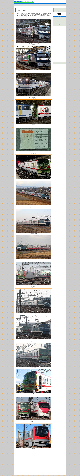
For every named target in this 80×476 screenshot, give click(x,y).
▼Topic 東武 (21, 4)
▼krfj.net (61, 4)
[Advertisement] (34, 7)
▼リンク (51, 4)
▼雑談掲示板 (46, 4)
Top (54, 9)
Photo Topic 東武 (56, 11)
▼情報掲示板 (40, 4)
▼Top (17, 4)
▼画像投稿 (34, 4)
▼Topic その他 (27, 4)
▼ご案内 (56, 4)
